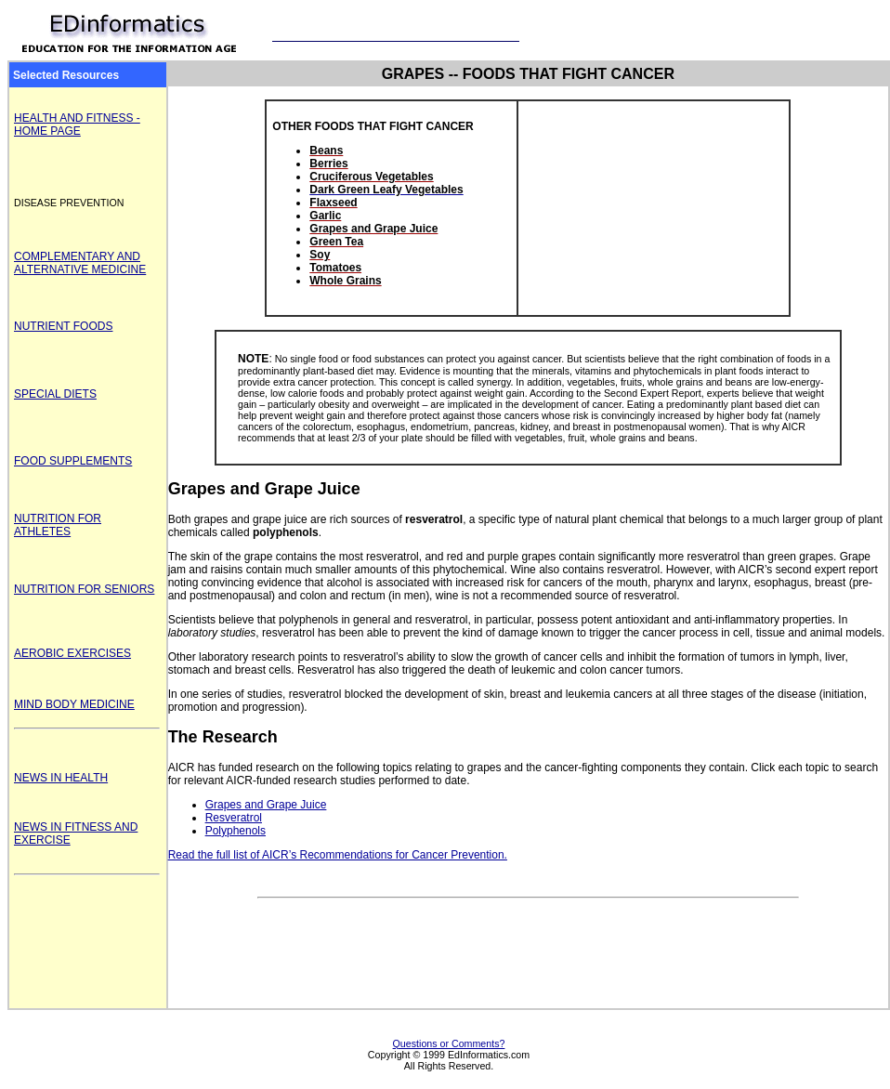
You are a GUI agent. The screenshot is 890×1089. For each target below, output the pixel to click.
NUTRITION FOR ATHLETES (57, 525)
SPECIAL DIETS (55, 393)
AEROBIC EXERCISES (72, 653)
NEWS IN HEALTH (61, 777)
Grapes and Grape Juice (266, 804)
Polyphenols (235, 830)
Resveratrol (233, 817)
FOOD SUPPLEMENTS (73, 460)
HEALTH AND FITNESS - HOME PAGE (77, 125)
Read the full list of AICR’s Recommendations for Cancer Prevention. (337, 854)
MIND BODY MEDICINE (74, 704)
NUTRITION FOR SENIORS (84, 589)
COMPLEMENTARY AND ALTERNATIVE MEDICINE (80, 263)
